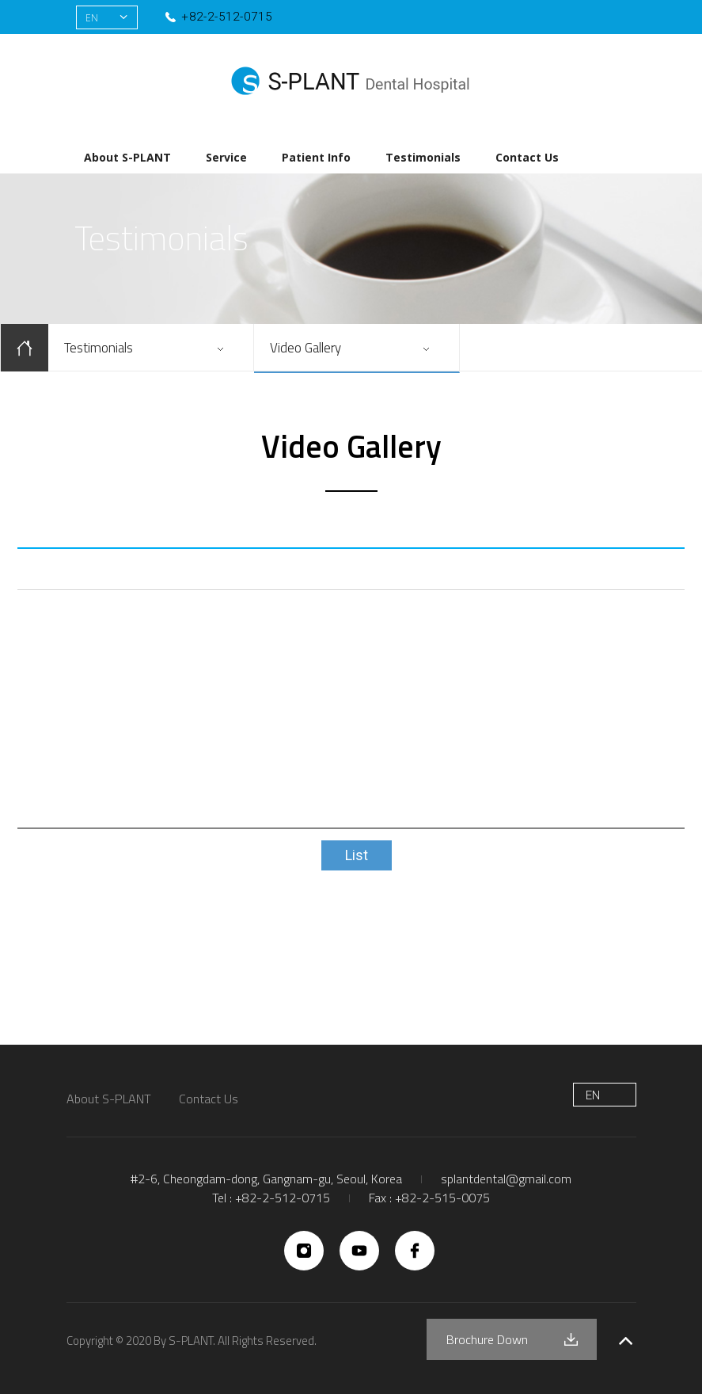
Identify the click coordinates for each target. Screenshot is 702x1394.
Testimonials (423, 157)
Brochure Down (487, 1339)
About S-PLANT (127, 157)
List (356, 855)
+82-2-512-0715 (226, 17)
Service (226, 157)
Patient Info (316, 157)
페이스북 (571, 18)
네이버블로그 (541, 18)
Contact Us (527, 157)
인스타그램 (600, 18)
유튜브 (629, 18)
